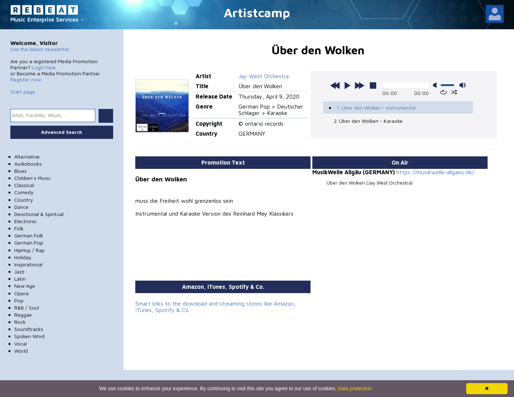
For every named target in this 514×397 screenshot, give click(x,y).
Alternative (27, 157)
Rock (20, 322)
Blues (20, 171)
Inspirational (28, 264)
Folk (19, 228)
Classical (24, 185)
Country (23, 200)
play (347, 85)
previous (335, 85)
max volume (462, 85)
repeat (443, 92)
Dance (21, 207)
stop (373, 85)
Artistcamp (257, 12)
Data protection (355, 388)
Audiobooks (28, 164)
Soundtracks (28, 329)
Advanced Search (61, 132)
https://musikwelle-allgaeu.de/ (435, 172)
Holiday (22, 257)
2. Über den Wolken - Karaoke (368, 121)
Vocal (20, 344)
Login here (44, 67)
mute (436, 85)
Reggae (23, 315)
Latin (20, 279)
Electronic (25, 221)
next (359, 85)
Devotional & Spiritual (39, 214)
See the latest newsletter (40, 49)
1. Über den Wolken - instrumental (376, 108)
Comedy (24, 192)
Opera (21, 293)
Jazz (19, 271)
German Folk (28, 235)
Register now (25, 79)
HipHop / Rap (29, 250)
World (21, 351)
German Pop (28, 243)
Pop (19, 300)
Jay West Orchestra (263, 76)
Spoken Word (29, 336)
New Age (24, 286)
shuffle (454, 92)
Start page (22, 92)
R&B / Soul (26, 308)
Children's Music (32, 178)
